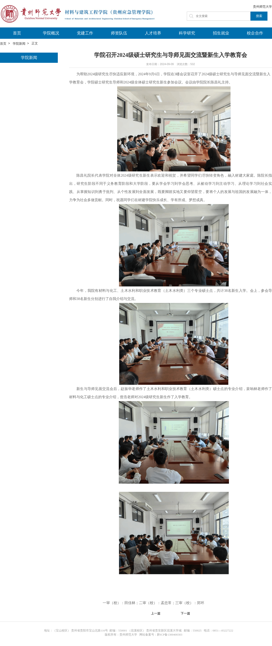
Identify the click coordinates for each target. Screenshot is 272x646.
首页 (17, 33)
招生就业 (221, 33)
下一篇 (185, 613)
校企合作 (255, 33)
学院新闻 (19, 43)
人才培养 (153, 33)
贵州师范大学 (262, 6)
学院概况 (51, 33)
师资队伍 (119, 33)
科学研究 (187, 33)
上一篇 (155, 613)
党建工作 (85, 33)
